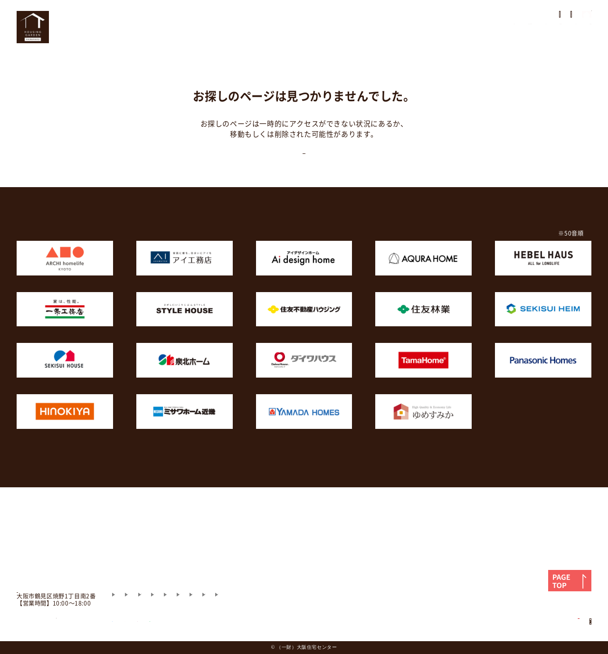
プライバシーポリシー (242, 574)
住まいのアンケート (448, 17)
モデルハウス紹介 (177, 556)
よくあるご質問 (338, 556)
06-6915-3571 (56, 610)
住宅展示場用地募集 (540, 611)
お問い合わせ (567, 35)
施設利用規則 (308, 574)
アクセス (515, 35)
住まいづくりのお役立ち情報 (259, 556)
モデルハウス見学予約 (550, 17)
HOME (229, 35)
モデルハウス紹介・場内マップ (310, 35)
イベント (393, 35)
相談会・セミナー (454, 35)
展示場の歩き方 (368, 17)
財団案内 (355, 574)
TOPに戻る (304, 165)
